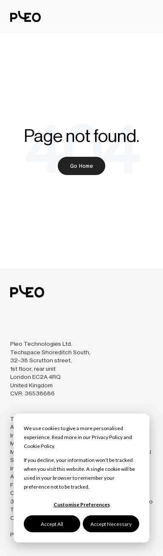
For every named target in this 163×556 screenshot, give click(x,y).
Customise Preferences (81, 504)
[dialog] (81, 478)
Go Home (81, 166)
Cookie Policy (39, 446)
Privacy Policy (107, 437)
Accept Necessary (111, 524)
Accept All (52, 524)
